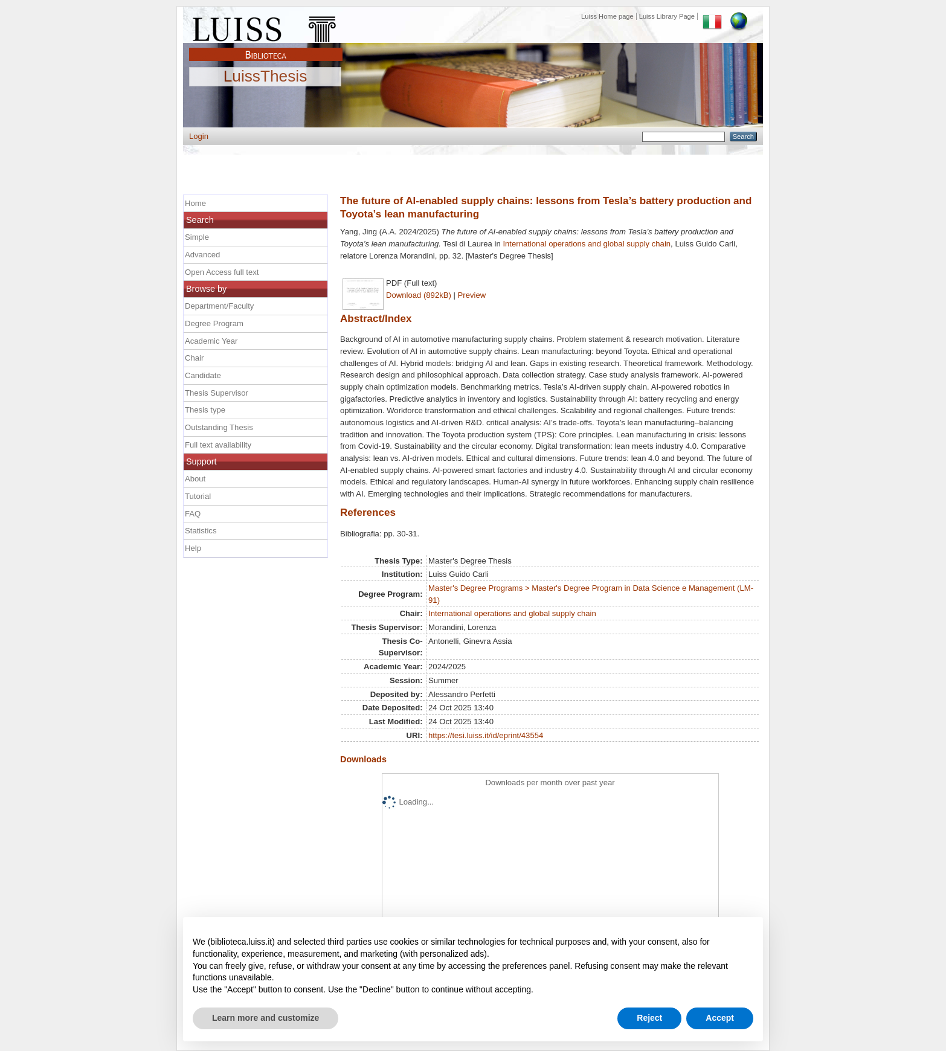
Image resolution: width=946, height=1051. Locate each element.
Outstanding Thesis (219, 427)
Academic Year (211, 341)
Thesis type (205, 409)
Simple (197, 237)
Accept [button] (720, 1018)
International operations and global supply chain (587, 243)
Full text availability (218, 444)
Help (193, 548)
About (195, 478)
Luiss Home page (607, 16)
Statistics (200, 530)
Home (195, 203)
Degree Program (214, 323)
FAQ (193, 513)
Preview (472, 295)
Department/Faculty (219, 305)
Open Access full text (222, 272)
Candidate (203, 375)
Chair (194, 357)
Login (198, 136)
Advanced (202, 254)
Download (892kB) (418, 295)
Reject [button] (649, 1018)
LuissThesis (265, 77)
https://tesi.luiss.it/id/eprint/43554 (485, 735)
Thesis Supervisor (216, 392)
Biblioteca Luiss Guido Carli (266, 47)
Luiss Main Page (266, 26)
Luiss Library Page (667, 16)
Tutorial (198, 496)
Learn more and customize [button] (265, 1018)
